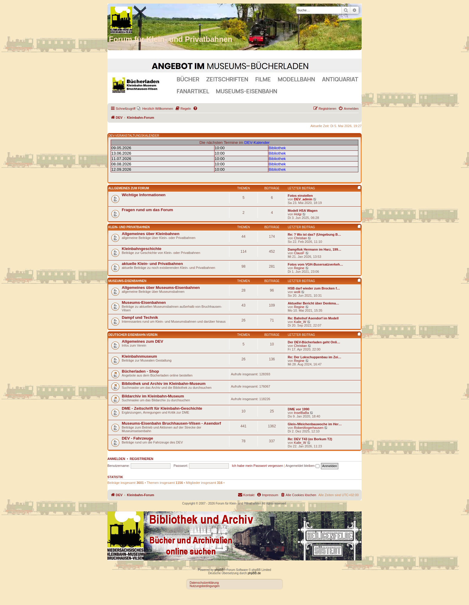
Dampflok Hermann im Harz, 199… (314, 249)
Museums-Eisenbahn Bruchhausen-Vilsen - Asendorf (171, 423)
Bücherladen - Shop (140, 371)
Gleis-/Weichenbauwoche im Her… (315, 424)
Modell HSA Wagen (302, 210)
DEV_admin (303, 199)
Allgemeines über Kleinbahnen (150, 233)
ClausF (299, 253)
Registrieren (141, 459)
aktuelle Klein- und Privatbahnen (152, 263)
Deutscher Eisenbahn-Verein (132, 334)
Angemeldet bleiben (302, 465)
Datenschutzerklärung (204, 582)
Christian (300, 238)
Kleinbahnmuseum (139, 356)
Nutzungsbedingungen (205, 586)
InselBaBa (301, 412)
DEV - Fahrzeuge (137, 438)
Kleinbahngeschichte (142, 248)
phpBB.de (254, 573)
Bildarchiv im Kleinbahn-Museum (153, 396)
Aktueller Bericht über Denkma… (313, 303)
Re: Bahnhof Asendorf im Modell (313, 318)
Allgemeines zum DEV (142, 341)
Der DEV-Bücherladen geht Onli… (314, 342)
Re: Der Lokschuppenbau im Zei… (314, 357)
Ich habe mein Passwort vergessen (257, 465)
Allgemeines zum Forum (128, 188)
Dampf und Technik (140, 317)
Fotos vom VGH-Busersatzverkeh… (315, 264)
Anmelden (116, 459)
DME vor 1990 (298, 409)
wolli (297, 292)
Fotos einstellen (300, 195)
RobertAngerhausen (308, 427)
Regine (299, 268)
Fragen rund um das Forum (147, 210)
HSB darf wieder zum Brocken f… (314, 288)
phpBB (218, 570)
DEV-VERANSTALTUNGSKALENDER (133, 135)
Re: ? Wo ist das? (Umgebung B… (314, 234)
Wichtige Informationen (143, 195)
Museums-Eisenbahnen (127, 281)
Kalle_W (300, 322)
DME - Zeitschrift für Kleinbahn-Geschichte (162, 408)
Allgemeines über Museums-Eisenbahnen (161, 287)
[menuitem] (155, 108)
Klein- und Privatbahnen (129, 227)
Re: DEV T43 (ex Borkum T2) (310, 439)
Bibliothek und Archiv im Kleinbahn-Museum (163, 383)
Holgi (298, 214)
